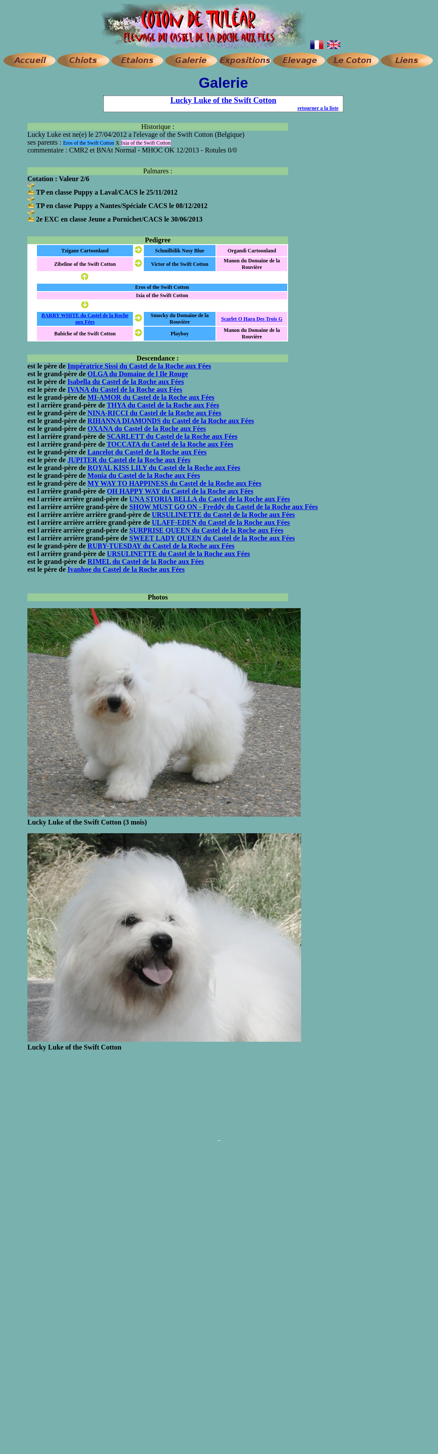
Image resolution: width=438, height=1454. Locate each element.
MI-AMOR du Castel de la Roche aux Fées (150, 397)
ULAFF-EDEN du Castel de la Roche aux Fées (221, 522)
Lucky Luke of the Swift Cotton (223, 100)
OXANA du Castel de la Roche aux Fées (146, 428)
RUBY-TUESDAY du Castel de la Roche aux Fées (160, 546)
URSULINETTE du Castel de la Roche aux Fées (223, 514)
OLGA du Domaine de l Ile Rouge (137, 374)
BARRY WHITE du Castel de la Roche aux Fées (84, 318)
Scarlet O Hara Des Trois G (251, 319)
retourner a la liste (317, 108)
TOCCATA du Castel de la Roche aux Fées (170, 444)
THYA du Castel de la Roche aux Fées (163, 405)
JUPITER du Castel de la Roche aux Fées (128, 460)
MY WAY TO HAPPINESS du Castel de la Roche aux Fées (174, 483)
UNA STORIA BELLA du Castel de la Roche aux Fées (209, 499)
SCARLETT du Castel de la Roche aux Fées (172, 436)
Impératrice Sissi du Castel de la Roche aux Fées (139, 366)
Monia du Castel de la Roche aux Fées (143, 475)
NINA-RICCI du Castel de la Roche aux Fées (154, 413)
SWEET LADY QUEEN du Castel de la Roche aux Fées (212, 538)
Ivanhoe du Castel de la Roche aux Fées (126, 569)
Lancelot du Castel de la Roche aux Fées (146, 452)
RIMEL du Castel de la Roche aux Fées (145, 561)
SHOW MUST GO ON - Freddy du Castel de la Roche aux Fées (223, 506)
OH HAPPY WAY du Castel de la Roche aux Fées (180, 491)
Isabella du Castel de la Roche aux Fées (125, 381)
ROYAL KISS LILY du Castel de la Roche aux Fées (163, 467)
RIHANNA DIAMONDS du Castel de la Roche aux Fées (170, 420)
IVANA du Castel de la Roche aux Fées (124, 389)
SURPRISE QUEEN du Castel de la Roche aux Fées (206, 530)
